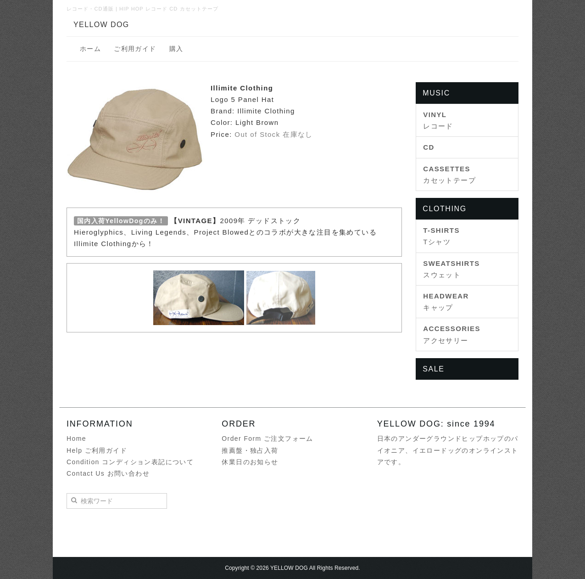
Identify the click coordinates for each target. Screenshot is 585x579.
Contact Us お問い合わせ (108, 473)
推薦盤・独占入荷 (250, 450)
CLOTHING (444, 209)
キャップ (446, 301)
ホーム (90, 48)
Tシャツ (441, 236)
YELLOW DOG (101, 24)
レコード (438, 120)
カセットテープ (449, 174)
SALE (433, 369)
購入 (176, 48)
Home (76, 438)
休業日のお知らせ (250, 462)
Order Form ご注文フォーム (267, 438)
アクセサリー (451, 334)
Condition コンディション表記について (130, 462)
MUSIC (436, 93)
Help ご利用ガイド (97, 450)
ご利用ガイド (135, 48)
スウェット (451, 269)
